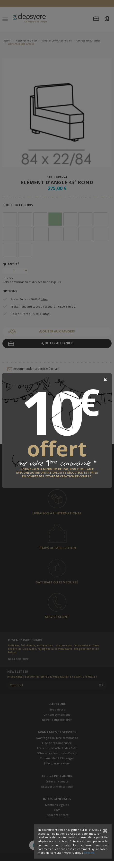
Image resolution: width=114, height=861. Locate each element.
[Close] (105, 379)
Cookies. (89, 852)
